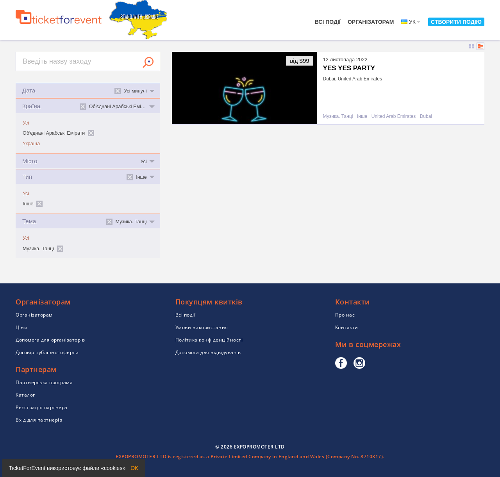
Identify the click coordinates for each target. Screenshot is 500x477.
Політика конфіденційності (209, 339)
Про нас (345, 314)
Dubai (426, 116)
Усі (26, 123)
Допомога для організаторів (50, 339)
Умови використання (201, 327)
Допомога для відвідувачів (208, 352)
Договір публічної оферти (47, 352)
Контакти (346, 327)
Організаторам (371, 22)
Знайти (148, 62)
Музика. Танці (338, 116)
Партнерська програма (44, 382)
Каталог (25, 395)
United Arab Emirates (393, 116)
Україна (31, 143)
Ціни (21, 327)
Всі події (328, 22)
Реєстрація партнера (42, 407)
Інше (362, 116)
